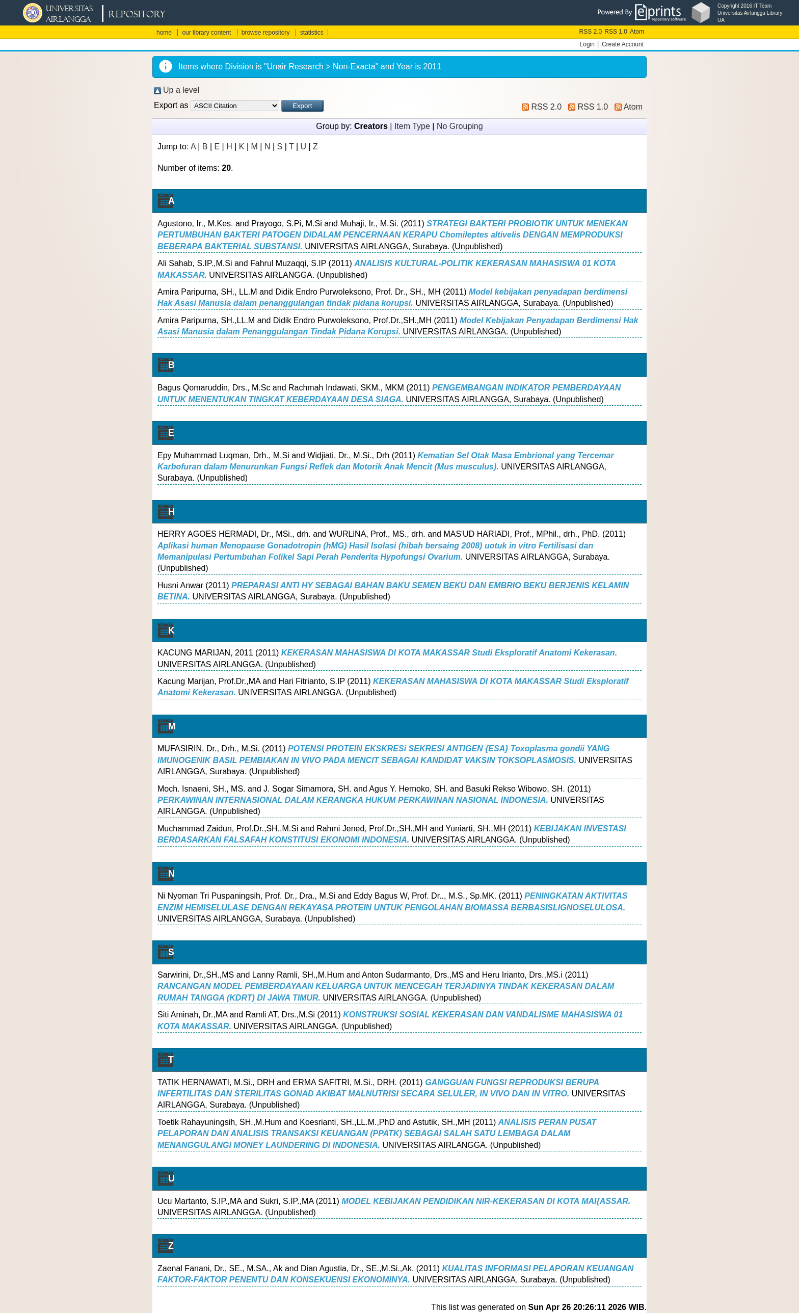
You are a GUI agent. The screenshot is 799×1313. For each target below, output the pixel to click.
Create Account (623, 44)
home (164, 32)
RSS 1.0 (615, 31)
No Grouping (460, 126)
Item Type (412, 126)
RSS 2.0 (590, 31)
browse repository (266, 32)
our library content (206, 32)
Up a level (181, 90)
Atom (637, 31)
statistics (312, 32)
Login (587, 44)
